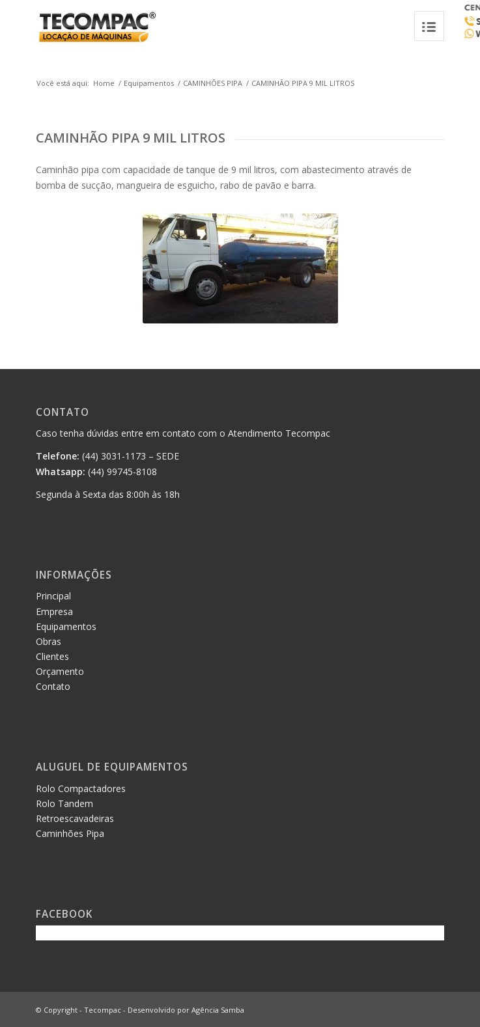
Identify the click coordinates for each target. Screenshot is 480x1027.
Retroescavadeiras (75, 818)
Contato (53, 686)
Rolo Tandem (64, 803)
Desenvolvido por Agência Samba (186, 1010)
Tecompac (102, 1010)
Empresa (54, 611)
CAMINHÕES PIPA (212, 83)
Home (104, 83)
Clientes (52, 656)
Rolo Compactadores (81, 788)
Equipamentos (149, 83)
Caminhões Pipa (70, 833)
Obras (48, 641)
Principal (53, 596)
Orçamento (60, 671)
